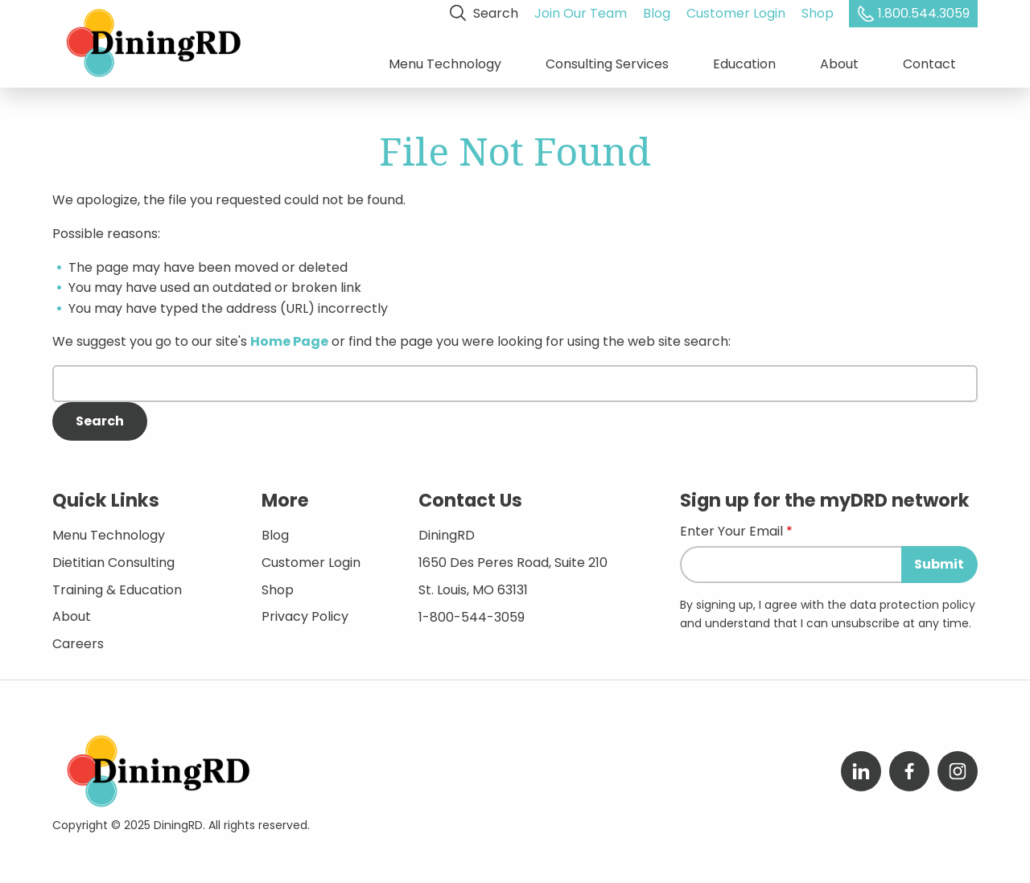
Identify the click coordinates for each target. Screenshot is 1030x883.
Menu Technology (445, 64)
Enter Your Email (731, 532)
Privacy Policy (305, 616)
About (839, 64)
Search (484, 13)
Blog (656, 13)
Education (744, 64)
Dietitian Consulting (113, 561)
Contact (929, 64)
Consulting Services (607, 64)
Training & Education (117, 589)
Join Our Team (580, 13)
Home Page (289, 341)
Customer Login (735, 13)
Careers (78, 643)
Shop (817, 13)
